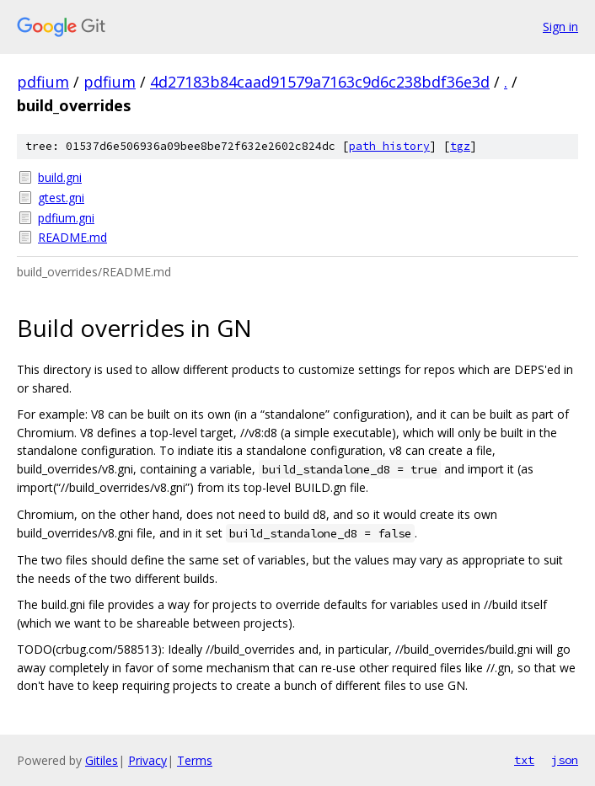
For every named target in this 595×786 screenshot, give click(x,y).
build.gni (60, 177)
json (564, 759)
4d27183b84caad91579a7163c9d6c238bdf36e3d (320, 82)
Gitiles (101, 760)
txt (524, 759)
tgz (460, 146)
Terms (194, 760)
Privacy (147, 760)
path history (389, 146)
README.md (72, 237)
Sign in (560, 27)
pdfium (43, 82)
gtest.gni (61, 198)
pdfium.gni (66, 218)
